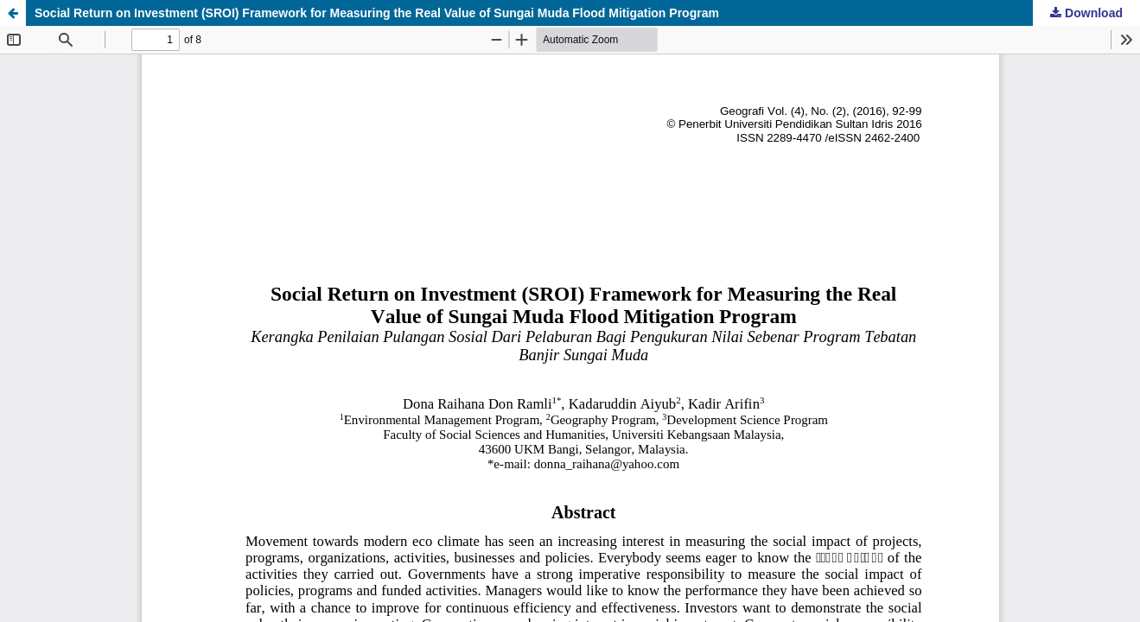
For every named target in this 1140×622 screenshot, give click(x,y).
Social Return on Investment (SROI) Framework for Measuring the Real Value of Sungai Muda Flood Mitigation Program (377, 13)
